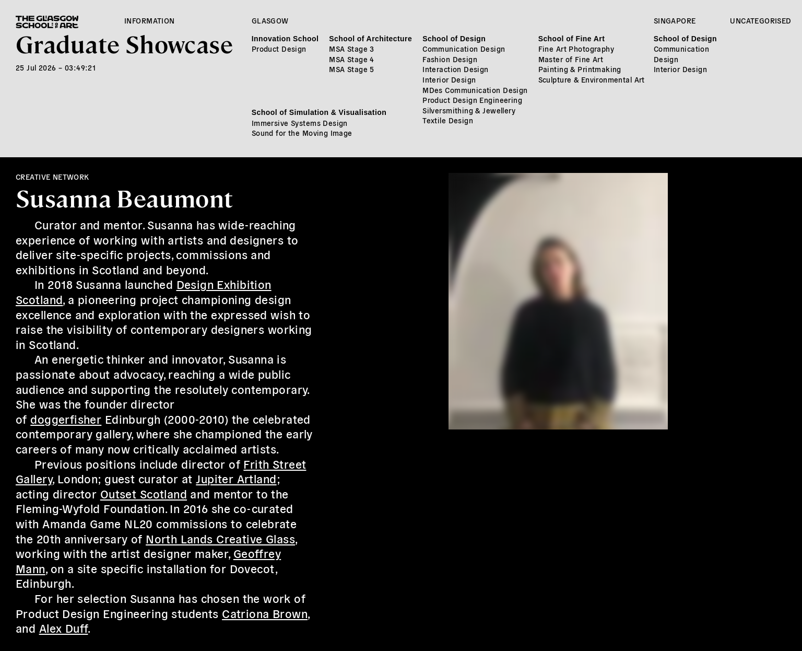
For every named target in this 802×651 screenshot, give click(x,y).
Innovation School (285, 38)
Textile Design (447, 120)
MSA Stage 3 (351, 48)
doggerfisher (65, 418)
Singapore (675, 20)
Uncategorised (760, 20)
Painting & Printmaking (579, 69)
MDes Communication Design (475, 90)
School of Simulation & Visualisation (319, 112)
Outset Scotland (143, 493)
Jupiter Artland (236, 478)
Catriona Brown (265, 613)
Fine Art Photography (576, 48)
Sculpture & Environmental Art (591, 79)
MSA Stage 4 (351, 59)
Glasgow (270, 20)
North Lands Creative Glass (220, 538)
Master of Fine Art (571, 59)
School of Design (454, 38)
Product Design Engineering (472, 99)
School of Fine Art (571, 38)
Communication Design (463, 48)
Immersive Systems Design (300, 122)
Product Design (279, 48)
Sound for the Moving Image (302, 132)
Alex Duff (63, 627)
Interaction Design (455, 69)
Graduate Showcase (124, 43)
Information (149, 20)
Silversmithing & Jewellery (468, 110)
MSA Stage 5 (351, 69)
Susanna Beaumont (124, 197)
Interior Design (449, 79)
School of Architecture (370, 38)
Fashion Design (449, 59)
